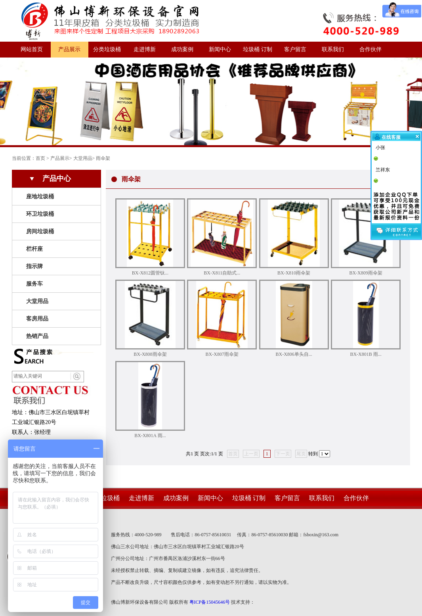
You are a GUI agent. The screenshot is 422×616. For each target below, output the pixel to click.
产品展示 (69, 49)
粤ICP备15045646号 (209, 602)
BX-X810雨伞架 (293, 273)
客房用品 (37, 319)
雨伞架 (103, 158)
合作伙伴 (370, 49)
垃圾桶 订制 (257, 49)
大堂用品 (82, 158)
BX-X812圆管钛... (150, 273)
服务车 (34, 284)
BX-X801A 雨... (150, 435)
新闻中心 (220, 49)
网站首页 (32, 49)
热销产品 (37, 336)
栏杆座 (34, 249)
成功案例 (182, 49)
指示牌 (34, 266)
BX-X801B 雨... (365, 354)
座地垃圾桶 (40, 197)
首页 (40, 158)
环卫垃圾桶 (40, 214)
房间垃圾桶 (40, 231)
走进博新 (145, 49)
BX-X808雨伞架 (150, 354)
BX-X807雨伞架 (222, 354)
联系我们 (333, 49)
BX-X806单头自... (294, 354)
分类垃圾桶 (107, 49)
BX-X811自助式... (222, 273)
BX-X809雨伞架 (365, 273)
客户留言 (295, 49)
